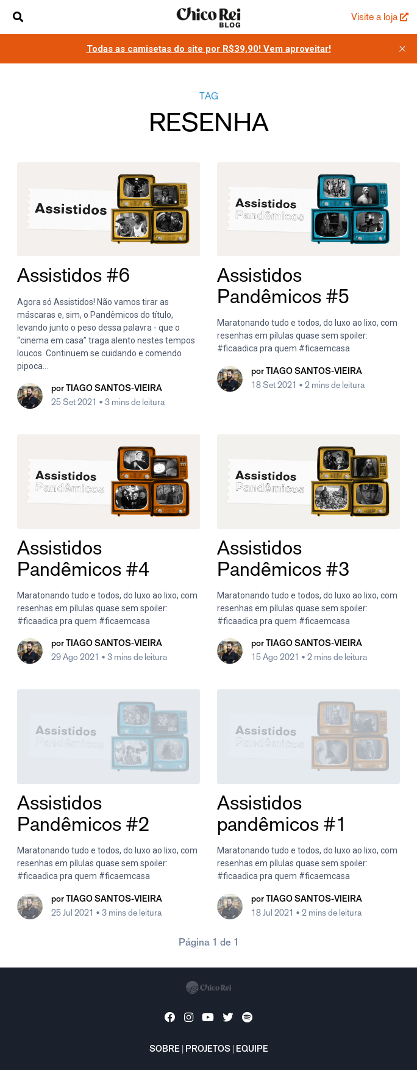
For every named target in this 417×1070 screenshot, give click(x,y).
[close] (402, 49)
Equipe (252, 1050)
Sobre (164, 1050)
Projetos (207, 1050)
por (106, 389)
